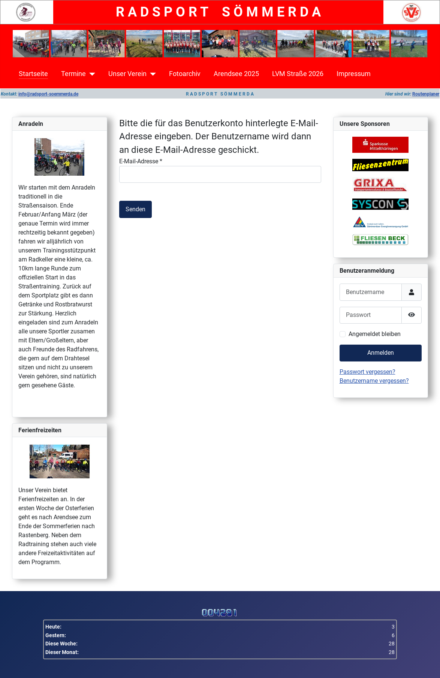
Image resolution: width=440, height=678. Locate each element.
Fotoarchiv (185, 74)
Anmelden (380, 352)
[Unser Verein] (151, 74)
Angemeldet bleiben (375, 334)
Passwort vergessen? (367, 371)
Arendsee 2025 (236, 74)
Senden (135, 209)
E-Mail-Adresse (140, 161)
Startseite (33, 74)
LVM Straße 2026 (297, 74)
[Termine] (90, 74)
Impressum (354, 74)
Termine (73, 74)
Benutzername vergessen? (374, 380)
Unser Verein (127, 74)
